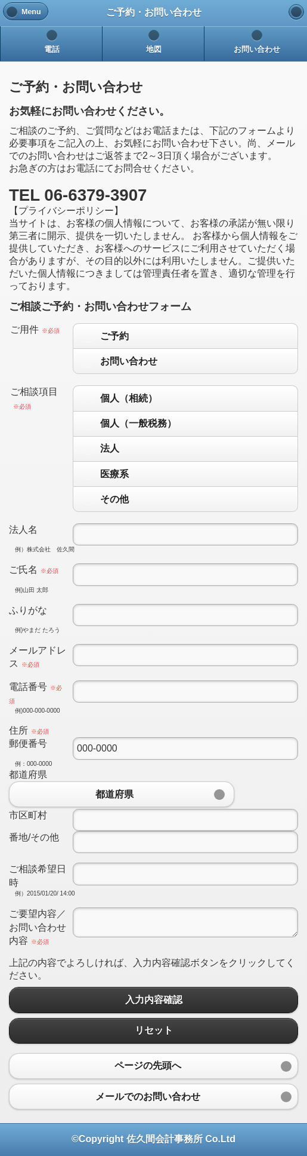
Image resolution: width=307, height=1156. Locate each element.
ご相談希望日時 (37, 875)
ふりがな (28, 610)
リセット (153, 1031)
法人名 (23, 530)
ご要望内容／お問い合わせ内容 (37, 927)
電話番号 (35, 693)
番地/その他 (34, 837)
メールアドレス (37, 657)
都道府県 (28, 774)
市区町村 (28, 815)
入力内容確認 (153, 1000)
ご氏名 (33, 570)
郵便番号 (28, 743)
